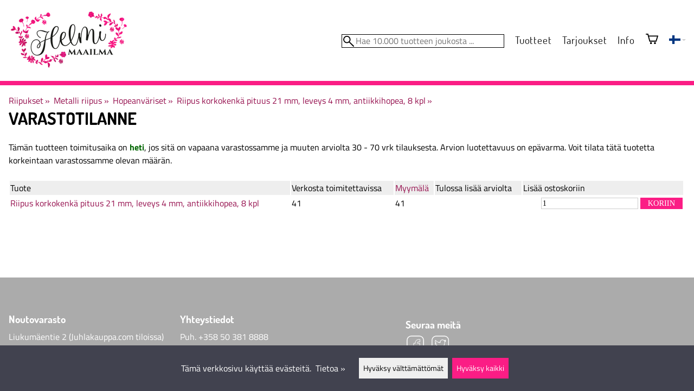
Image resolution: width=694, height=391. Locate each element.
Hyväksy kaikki (480, 368)
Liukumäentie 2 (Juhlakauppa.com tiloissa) (86, 336)
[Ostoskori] (652, 40)
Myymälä (412, 187)
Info (626, 40)
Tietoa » (330, 368)
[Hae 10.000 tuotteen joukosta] (423, 41)
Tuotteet (533, 40)
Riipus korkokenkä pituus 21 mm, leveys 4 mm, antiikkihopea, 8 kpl (304, 100)
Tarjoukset (584, 40)
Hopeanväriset (143, 100)
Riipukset (29, 100)
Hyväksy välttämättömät (403, 368)
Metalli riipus (81, 100)
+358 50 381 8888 (233, 336)
